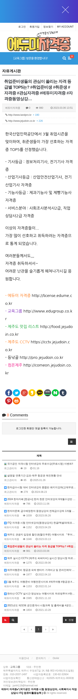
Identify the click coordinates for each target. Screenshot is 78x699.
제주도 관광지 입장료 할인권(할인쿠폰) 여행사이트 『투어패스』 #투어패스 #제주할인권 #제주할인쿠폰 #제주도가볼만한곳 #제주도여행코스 (40, 534)
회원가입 (35, 26)
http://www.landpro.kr (22, 114)
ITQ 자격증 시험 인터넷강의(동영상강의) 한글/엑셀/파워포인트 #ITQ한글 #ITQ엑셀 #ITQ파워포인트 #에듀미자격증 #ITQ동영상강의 (40, 522)
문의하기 (41, 658)
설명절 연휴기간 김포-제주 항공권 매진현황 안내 (33, 475)
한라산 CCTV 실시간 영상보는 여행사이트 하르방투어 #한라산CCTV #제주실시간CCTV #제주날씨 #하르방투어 (40, 593)
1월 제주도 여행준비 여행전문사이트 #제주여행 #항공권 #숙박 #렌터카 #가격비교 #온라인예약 (40, 581)
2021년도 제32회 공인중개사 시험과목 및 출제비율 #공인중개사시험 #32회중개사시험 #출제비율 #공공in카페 (40, 605)
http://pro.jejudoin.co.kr (41, 357)
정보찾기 (48, 26)
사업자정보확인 (12, 678)
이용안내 (24, 658)
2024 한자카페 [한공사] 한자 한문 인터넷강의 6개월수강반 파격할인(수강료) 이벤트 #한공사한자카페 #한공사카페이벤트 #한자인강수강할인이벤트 (40, 499)
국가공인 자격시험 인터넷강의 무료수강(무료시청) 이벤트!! (38, 463)
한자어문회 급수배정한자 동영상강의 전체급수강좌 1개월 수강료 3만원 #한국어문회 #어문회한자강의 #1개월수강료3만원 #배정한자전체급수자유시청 (40, 511)
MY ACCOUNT (65, 26)
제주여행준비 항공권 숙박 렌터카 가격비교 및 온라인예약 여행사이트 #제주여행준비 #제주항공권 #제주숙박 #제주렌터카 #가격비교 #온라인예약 (40, 570)
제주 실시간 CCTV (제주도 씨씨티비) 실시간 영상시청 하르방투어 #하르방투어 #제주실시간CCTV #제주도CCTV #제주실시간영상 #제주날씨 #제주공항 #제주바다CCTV (40, 558)
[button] (72, 442)
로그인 (22, 26)
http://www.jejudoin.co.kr (24, 120)
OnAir (56, 658)
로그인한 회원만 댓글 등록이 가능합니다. (39, 428)
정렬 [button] (69, 620)
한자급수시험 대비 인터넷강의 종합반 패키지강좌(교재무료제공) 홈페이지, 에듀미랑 (40, 487)
